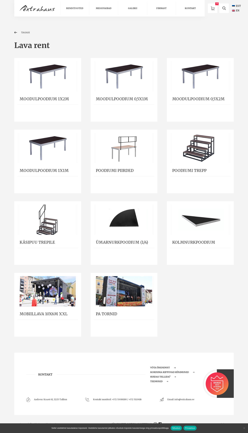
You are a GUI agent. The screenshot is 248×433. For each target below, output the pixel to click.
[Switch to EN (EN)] (235, 10)
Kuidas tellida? (163, 376)
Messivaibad (104, 8)
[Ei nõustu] (244, 428)
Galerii (132, 8)
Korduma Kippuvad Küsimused (172, 372)
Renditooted (74, 8)
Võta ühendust (163, 367)
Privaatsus (190, 428)
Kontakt (190, 8)
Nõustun (176, 428)
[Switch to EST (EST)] (236, 6)
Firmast (161, 8)
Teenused (159, 381)
